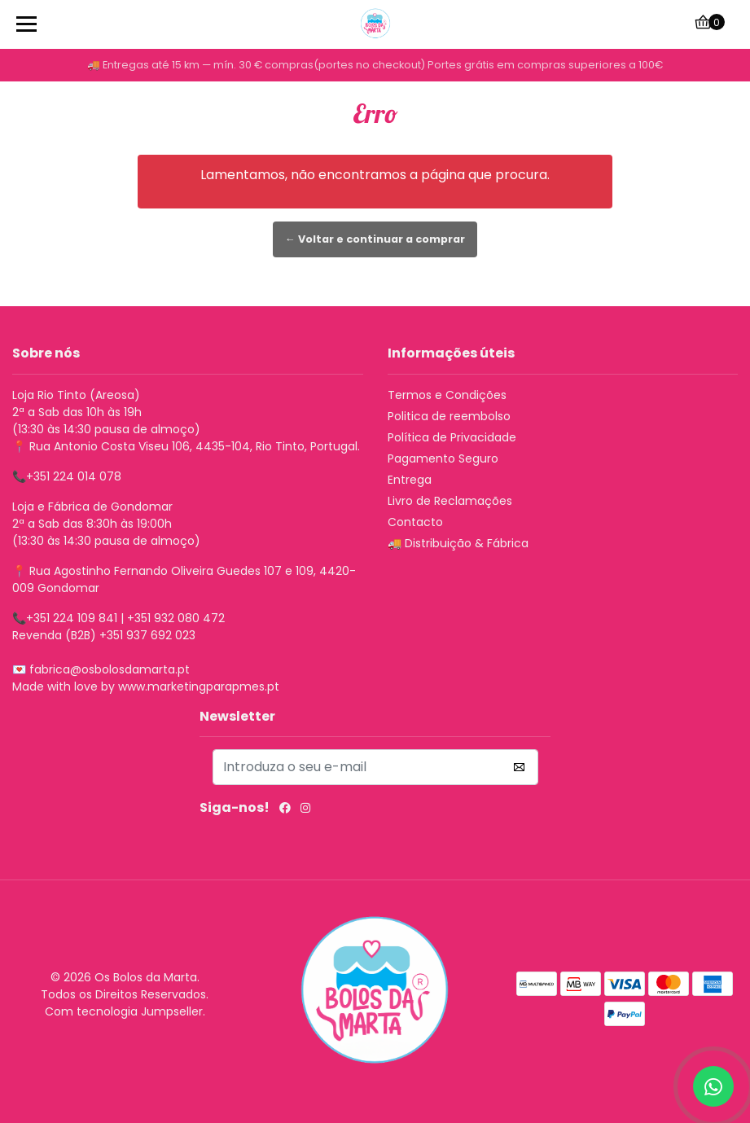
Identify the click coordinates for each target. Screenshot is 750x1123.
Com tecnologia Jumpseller (124, 1011)
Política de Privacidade (452, 437)
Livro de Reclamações (450, 501)
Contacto (415, 522)
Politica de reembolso (449, 416)
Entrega (410, 480)
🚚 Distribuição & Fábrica (458, 543)
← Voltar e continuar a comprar (375, 239)
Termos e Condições (447, 395)
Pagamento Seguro (443, 458)
